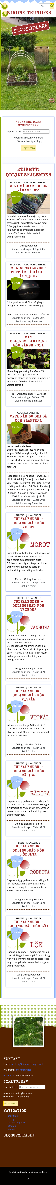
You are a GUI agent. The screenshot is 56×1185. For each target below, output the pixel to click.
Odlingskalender (28, 245)
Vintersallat (30, 496)
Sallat (31, 489)
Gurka (28, 479)
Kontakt (12, 1129)
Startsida (13, 1115)
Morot (46, 482)
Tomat (32, 493)
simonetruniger (22, 1069)
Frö (13, 393)
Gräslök (18, 479)
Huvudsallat (40, 479)
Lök (9, 482)
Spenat (12, 493)
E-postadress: (28, 131)
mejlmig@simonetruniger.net (27, 1064)
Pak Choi (33, 486)
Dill (10, 479)
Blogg (11, 1119)
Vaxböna (17, 496)
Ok (28, 1178)
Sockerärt (42, 489)
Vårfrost (44, 314)
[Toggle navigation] (10, 6)
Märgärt (36, 482)
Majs (15, 482)
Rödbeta (21, 489)
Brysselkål (41, 475)
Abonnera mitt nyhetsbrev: (28, 137)
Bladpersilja (14, 475)
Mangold (25, 482)
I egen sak (16, 182)
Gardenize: (9, 1075)
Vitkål (42, 496)
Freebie (20, 515)
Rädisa (11, 489)
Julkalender (33, 515)
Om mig (12, 1126)
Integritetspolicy (16, 1122)
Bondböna (28, 475)
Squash (22, 493)
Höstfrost (13, 314)
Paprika (44, 486)
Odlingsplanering (35, 182)
